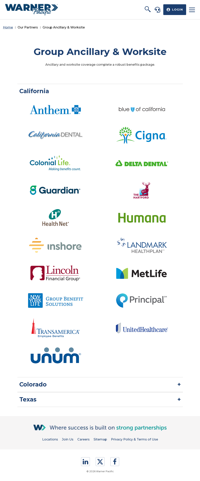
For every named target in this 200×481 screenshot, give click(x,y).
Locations (50, 439)
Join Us (67, 439)
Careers (83, 439)
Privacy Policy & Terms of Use (134, 439)
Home (8, 27)
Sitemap (100, 439)
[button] (148, 9)
